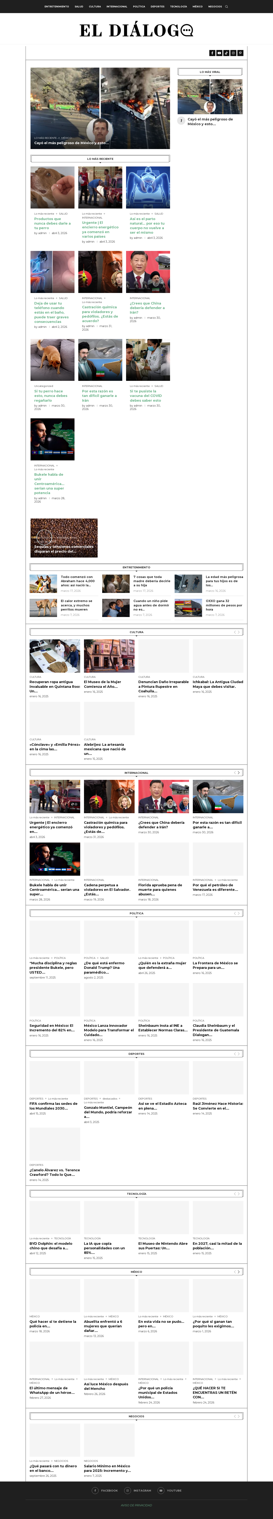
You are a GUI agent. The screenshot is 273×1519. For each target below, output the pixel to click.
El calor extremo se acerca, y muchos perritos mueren (76, 605)
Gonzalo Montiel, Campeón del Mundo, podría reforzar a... (108, 1112)
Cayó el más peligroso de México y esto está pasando (70, 53)
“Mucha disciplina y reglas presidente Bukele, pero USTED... (53, 968)
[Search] (226, 6)
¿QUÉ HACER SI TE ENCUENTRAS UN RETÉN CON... (215, 1393)
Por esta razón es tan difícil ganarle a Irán (99, 396)
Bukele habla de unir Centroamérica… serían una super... (54, 890)
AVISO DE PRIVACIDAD (136, 1505)
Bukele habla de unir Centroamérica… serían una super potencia (49, 483)
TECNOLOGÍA (178, 6)
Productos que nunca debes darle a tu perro (52, 223)
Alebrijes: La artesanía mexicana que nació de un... (105, 749)
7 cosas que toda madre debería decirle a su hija (151, 581)
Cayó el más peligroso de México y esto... (71, 143)
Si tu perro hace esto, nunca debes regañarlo (50, 396)
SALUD (79, 6)
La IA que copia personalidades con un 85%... (104, 1248)
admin (42, 233)
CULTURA (95, 6)
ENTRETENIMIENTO (57, 6)
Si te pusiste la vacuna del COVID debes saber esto (146, 396)
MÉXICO (198, 6)
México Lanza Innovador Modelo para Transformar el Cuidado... (109, 1030)
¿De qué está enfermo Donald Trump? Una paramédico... (104, 968)
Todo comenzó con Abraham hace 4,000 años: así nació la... (78, 581)
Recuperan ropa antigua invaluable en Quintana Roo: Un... (55, 686)
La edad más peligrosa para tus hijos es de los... (224, 581)
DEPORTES (157, 6)
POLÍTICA (139, 6)
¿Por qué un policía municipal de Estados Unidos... (157, 1393)
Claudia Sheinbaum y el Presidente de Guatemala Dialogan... (216, 1030)
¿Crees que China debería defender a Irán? (147, 308)
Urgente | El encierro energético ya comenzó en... (51, 827)
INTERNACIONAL (117, 6)
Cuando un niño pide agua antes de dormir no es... (151, 605)
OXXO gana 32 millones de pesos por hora (224, 605)
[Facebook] (105, 1490)
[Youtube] (169, 1490)
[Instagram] (137, 1490)
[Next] (238, 773)
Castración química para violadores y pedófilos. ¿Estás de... (105, 827)
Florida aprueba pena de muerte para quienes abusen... (160, 890)
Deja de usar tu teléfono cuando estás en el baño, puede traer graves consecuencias (51, 312)
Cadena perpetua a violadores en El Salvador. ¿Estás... (107, 890)
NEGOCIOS (215, 6)
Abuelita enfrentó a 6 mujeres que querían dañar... (103, 1326)
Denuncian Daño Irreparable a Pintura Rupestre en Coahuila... (163, 686)
